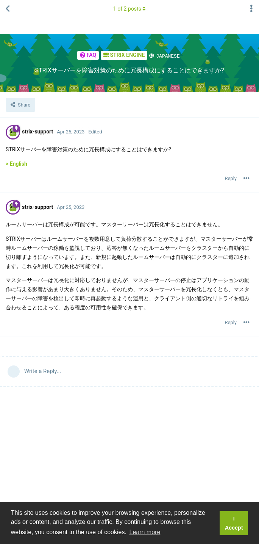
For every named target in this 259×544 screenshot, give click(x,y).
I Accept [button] (234, 523)
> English (16, 163)
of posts (129, 9)
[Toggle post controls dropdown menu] (246, 178)
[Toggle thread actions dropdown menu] (251, 8)
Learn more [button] (145, 532)
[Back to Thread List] (7, 8)
